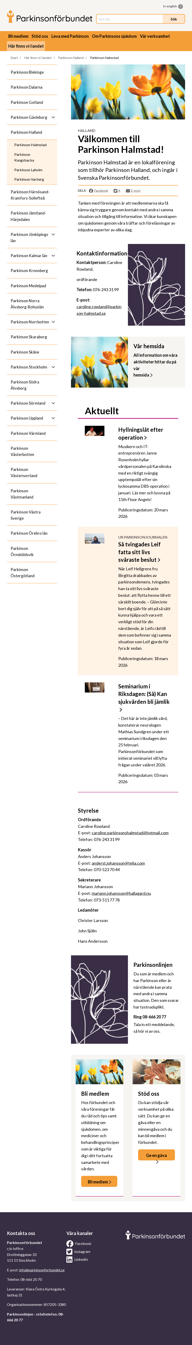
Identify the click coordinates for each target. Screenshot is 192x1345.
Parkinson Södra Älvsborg (25, 385)
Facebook (98, 190)
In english (170, 6)
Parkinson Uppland (27, 418)
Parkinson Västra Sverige (26, 515)
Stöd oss (40, 36)
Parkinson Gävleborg (29, 117)
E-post (133, 190)
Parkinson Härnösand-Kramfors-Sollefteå (30, 194)
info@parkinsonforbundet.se (42, 1270)
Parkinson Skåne (25, 352)
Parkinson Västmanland (22, 493)
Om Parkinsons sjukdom (114, 36)
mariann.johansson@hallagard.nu (121, 893)
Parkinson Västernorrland (24, 472)
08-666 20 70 (31, 1279)
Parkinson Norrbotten (30, 321)
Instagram (78, 1251)
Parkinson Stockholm (29, 367)
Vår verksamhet (155, 36)
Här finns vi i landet (26, 46)
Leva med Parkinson (70, 36)
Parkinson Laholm (28, 170)
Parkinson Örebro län (29, 533)
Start (14, 58)
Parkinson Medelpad (28, 285)
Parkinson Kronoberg (29, 270)
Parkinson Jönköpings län (29, 237)
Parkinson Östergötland (23, 572)
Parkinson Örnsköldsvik (22, 551)
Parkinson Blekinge (27, 72)
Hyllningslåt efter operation (140, 433)
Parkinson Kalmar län (29, 255)
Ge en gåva (156, 1155)
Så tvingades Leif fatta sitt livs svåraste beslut (139, 552)
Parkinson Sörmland (28, 403)
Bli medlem (18, 36)
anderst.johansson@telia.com (118, 863)
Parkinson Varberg (29, 179)
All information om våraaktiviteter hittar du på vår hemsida (155, 365)
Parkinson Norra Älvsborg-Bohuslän (27, 303)
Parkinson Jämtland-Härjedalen (28, 216)
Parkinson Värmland (28, 433)
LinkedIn (77, 1259)
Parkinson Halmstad (30, 144)
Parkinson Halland (71, 58)
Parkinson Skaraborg (29, 336)
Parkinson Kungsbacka (24, 157)
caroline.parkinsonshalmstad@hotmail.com (130, 832)
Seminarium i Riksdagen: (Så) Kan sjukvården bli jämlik (144, 694)
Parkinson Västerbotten (22, 451)
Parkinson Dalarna (26, 87)
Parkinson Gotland (27, 102)
